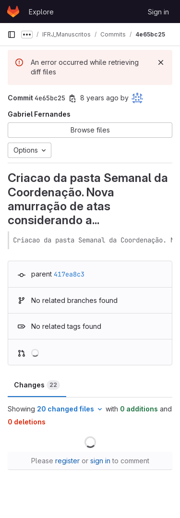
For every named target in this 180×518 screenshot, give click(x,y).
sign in (100, 461)
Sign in (158, 12)
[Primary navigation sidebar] (11, 34)
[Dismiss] (161, 62)
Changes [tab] (37, 385)
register (67, 461)
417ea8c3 (69, 274)
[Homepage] (13, 11)
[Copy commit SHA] (72, 98)
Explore (41, 12)
